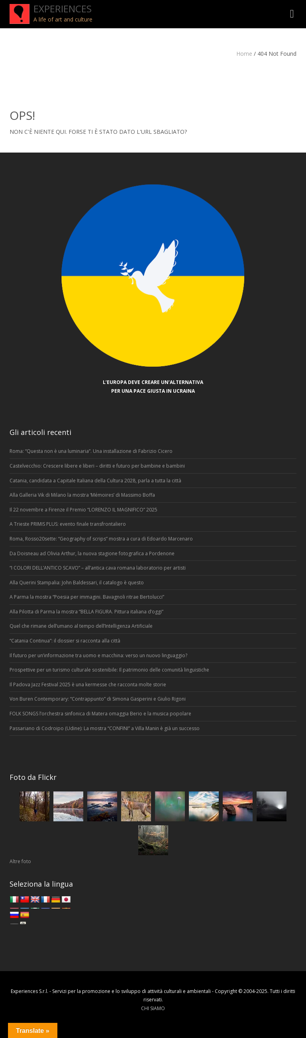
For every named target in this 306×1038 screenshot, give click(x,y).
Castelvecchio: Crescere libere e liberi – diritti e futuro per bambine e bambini (98, 465)
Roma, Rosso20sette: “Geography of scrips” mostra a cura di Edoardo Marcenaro (101, 538)
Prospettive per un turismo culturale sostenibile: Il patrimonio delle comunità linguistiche (109, 669)
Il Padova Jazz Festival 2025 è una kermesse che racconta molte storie (88, 684)
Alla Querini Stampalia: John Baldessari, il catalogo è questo (77, 582)
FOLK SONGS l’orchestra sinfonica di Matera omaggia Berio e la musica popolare (100, 713)
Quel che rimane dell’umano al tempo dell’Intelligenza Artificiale (81, 626)
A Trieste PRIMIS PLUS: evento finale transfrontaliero (68, 524)
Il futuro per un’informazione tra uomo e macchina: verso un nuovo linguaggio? (98, 655)
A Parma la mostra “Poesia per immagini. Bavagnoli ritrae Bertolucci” (87, 596)
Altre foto (20, 861)
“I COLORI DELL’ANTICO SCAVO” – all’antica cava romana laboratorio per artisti (98, 567)
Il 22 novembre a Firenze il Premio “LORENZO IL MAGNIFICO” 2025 (83, 509)
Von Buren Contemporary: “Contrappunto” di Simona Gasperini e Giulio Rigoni (98, 698)
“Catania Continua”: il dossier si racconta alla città (65, 640)
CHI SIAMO (153, 1008)
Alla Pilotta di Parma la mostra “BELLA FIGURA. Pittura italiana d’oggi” (87, 611)
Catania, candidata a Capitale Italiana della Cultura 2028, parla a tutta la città (95, 480)
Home (244, 53)
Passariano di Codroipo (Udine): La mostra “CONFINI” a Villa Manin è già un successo (105, 728)
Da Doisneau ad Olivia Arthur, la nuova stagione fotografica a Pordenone (92, 553)
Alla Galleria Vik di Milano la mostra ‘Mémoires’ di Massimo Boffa (82, 495)
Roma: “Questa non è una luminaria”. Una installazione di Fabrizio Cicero (91, 451)
